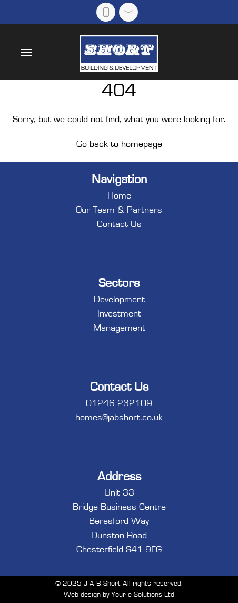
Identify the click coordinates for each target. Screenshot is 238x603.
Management (119, 328)
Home (119, 196)
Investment (119, 314)
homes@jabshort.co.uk (119, 417)
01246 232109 (119, 403)
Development (119, 299)
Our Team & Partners (119, 210)
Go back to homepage (119, 144)
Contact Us (119, 224)
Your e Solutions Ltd (142, 594)
